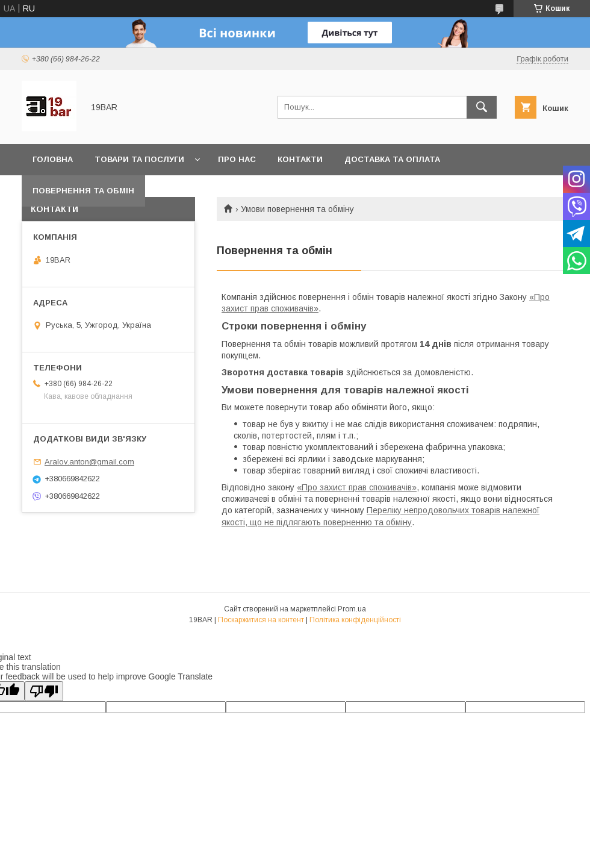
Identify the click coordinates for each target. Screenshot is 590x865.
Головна (53, 159)
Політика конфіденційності (355, 620)
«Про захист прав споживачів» (357, 487)
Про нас (237, 159)
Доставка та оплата (392, 159)
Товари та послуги (139, 159)
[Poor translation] (44, 691)
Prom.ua (352, 609)
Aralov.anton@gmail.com (89, 461)
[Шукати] (482, 107)
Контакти (300, 159)
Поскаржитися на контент (261, 620)
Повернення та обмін (83, 190)
